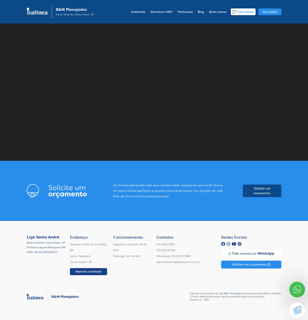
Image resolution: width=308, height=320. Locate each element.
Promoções (185, 12)
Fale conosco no (251, 253)
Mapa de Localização (88, 271)
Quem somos (217, 12)
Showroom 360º (161, 12)
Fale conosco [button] (243, 12)
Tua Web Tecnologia (230, 293)
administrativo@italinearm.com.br (178, 262)
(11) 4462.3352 (165, 244)
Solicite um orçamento (262, 190)
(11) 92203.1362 (165, 250)
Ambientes (138, 12)
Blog (201, 12)
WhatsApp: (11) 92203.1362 (173, 256)
